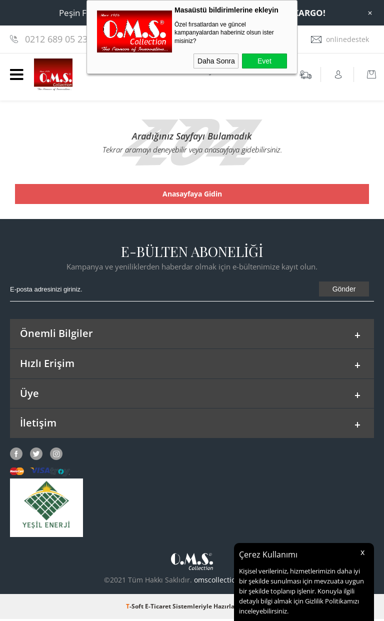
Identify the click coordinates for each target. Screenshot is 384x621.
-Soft (135, 608)
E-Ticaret (158, 608)
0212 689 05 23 (56, 39)
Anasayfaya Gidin (192, 193)
